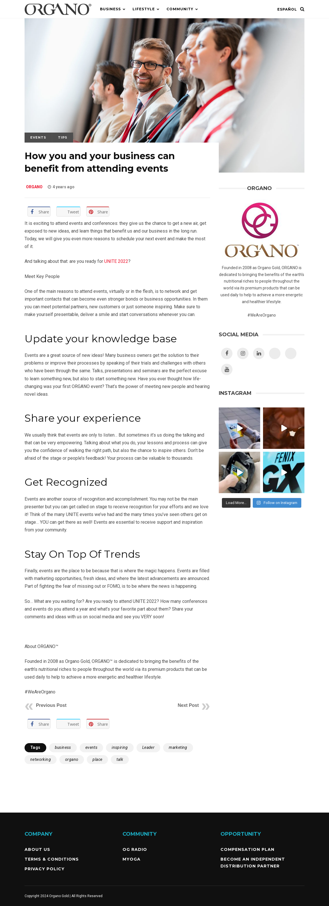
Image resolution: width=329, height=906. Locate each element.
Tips (62, 137)
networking (40, 759)
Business (110, 9)
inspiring (120, 747)
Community (179, 9)
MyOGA (132, 859)
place (97, 759)
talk (120, 759)
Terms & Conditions (52, 859)
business (63, 747)
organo (71, 759)
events (91, 747)
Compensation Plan (247, 849)
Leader (148, 747)
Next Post (188, 705)
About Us (37, 849)
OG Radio (135, 849)
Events (38, 137)
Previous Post (51, 705)
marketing (178, 747)
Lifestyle (144, 9)
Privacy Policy (45, 868)
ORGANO (34, 187)
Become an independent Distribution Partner (252, 863)
